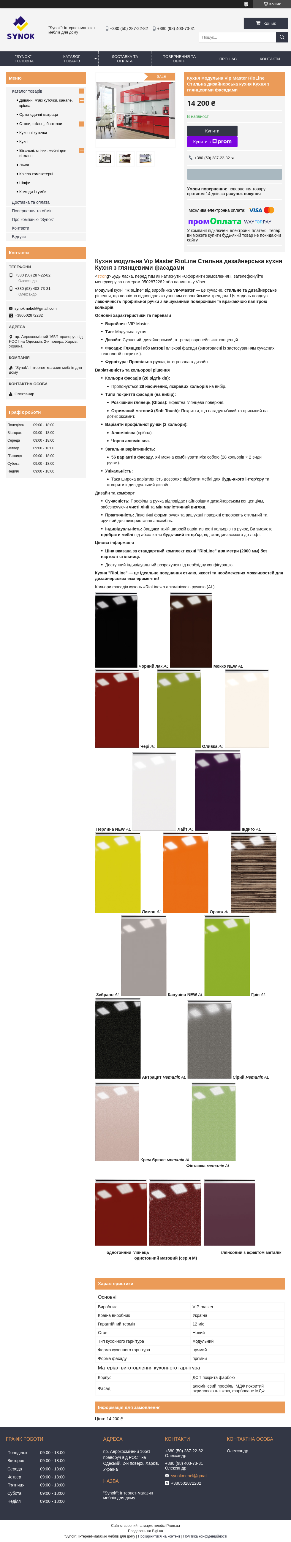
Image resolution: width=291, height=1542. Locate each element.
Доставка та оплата (31, 202)
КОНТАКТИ (270, 59)
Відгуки (19, 236)
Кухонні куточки (33, 132)
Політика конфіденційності (205, 1536)
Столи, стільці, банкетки (40, 123)
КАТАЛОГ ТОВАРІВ (71, 58)
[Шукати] (282, 37)
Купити (212, 130)
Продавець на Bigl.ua (145, 1531)
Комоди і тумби (33, 191)
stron (102, 276)
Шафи (24, 183)
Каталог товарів (27, 91)
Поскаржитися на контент (159, 1536)
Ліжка (24, 165)
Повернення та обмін (32, 210)
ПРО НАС (228, 59)
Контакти (20, 228)
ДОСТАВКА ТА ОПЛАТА (125, 58)
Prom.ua (173, 1526)
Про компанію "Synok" (33, 219)
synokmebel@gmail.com (36, 308)
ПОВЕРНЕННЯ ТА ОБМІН (179, 58)
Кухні (24, 141)
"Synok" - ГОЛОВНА (24, 58)
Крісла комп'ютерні (36, 174)
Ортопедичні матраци (38, 114)
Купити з (212, 141)
